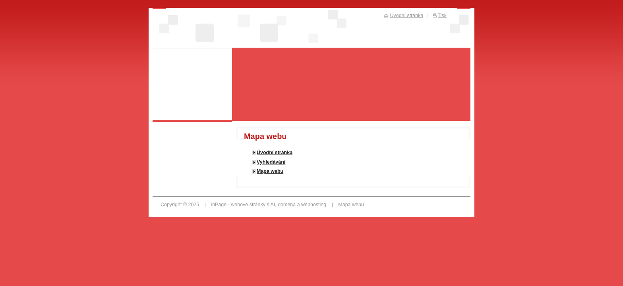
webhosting (313, 204)
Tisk (442, 15)
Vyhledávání (271, 162)
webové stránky (248, 204)
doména (287, 204)
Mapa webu (270, 171)
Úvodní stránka (274, 152)
